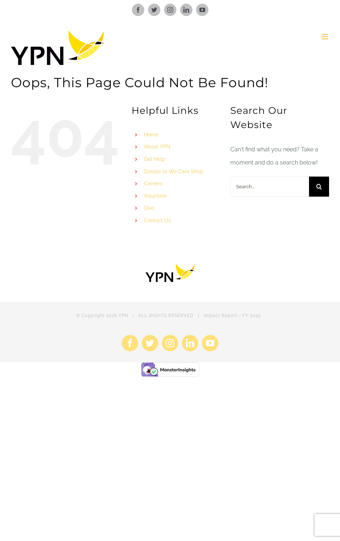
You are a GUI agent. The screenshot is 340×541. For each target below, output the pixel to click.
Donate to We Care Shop (173, 171)
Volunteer (155, 196)
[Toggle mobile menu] (325, 36)
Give (149, 208)
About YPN (157, 147)
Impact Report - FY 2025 (232, 315)
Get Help (154, 159)
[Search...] (269, 187)
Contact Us (157, 220)
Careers (153, 183)
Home (151, 135)
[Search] (319, 187)
